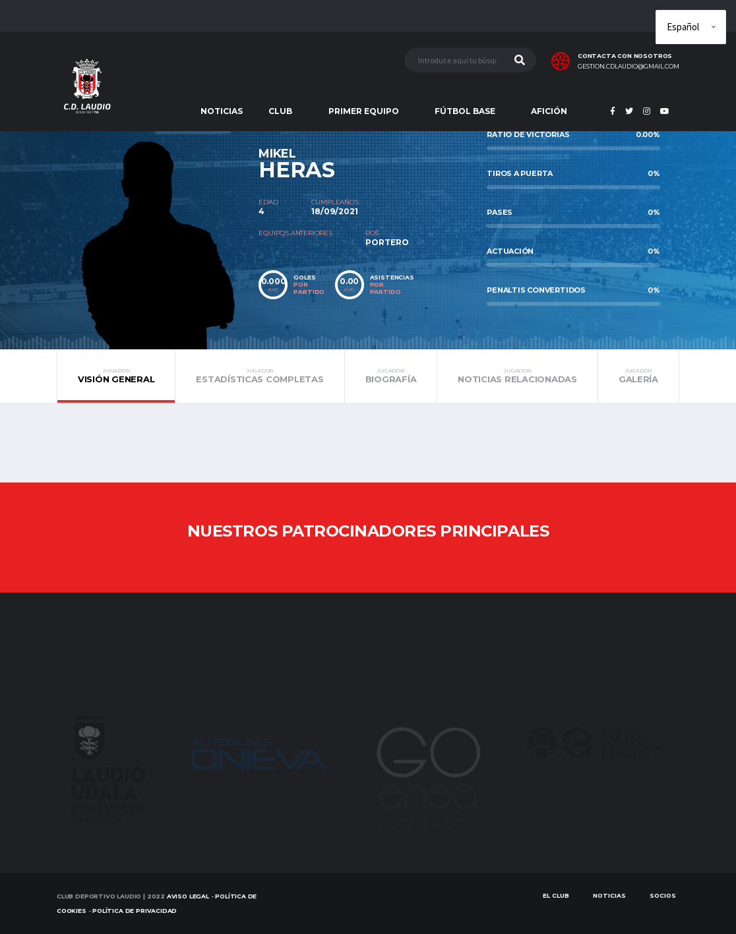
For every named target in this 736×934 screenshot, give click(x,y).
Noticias (609, 895)
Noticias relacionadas (517, 375)
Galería (638, 375)
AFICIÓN (549, 111)
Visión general (116, 375)
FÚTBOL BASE (465, 111)
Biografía (391, 375)
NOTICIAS (221, 111)
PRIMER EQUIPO (363, 111)
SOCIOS (663, 895)
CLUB (280, 111)
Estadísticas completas (259, 375)
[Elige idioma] (691, 27)
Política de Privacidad (134, 910)
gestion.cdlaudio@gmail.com (628, 66)
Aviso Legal (188, 896)
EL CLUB (556, 895)
